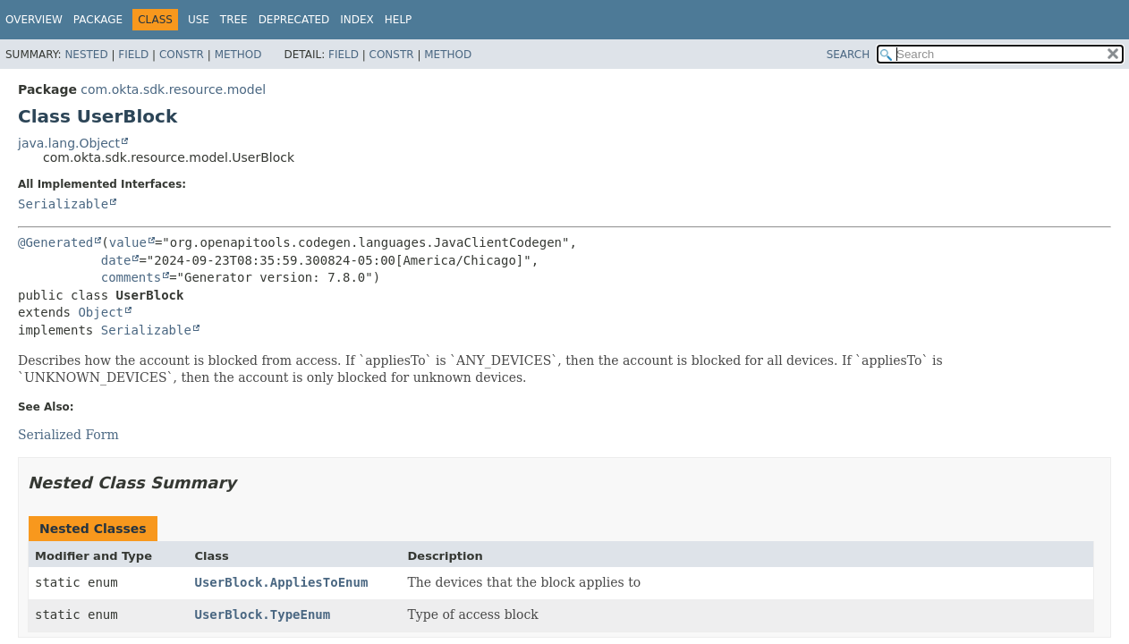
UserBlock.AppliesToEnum (282, 582)
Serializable (63, 204)
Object (100, 312)
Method (238, 54)
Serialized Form (68, 435)
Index (357, 19)
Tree (234, 19)
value (128, 242)
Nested (85, 54)
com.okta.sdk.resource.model (173, 89)
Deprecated (294, 19)
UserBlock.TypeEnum (263, 614)
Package (98, 19)
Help (398, 19)
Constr (181, 54)
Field (133, 54)
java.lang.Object (69, 143)
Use (198, 19)
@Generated (55, 242)
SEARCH (848, 54)
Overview (34, 19)
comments (131, 277)
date (116, 260)
